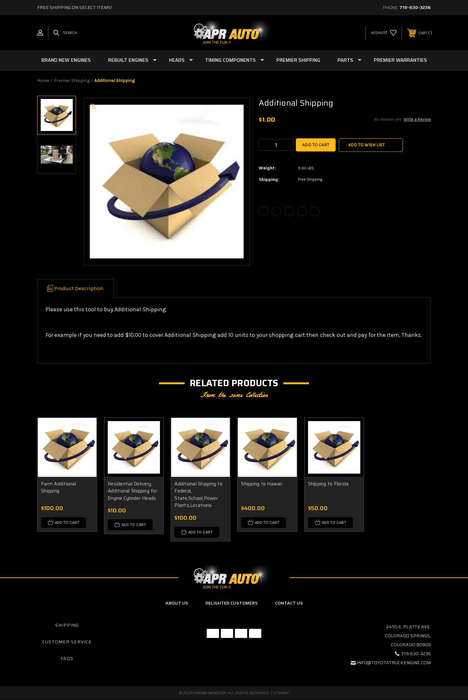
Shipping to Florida (328, 484)
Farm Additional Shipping (58, 487)
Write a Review (417, 119)
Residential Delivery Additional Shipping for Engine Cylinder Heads (132, 491)
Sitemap (281, 693)
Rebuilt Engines (132, 60)
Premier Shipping (298, 60)
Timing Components (234, 60)
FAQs (67, 658)
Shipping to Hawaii (261, 484)
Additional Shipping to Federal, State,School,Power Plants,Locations (198, 494)
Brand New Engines (66, 60)
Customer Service (67, 641)
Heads (181, 60)
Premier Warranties (400, 60)
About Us (176, 602)
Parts (350, 60)
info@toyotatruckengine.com (394, 662)
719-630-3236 (415, 7)
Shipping (67, 625)
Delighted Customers (231, 602)
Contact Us (289, 602)
